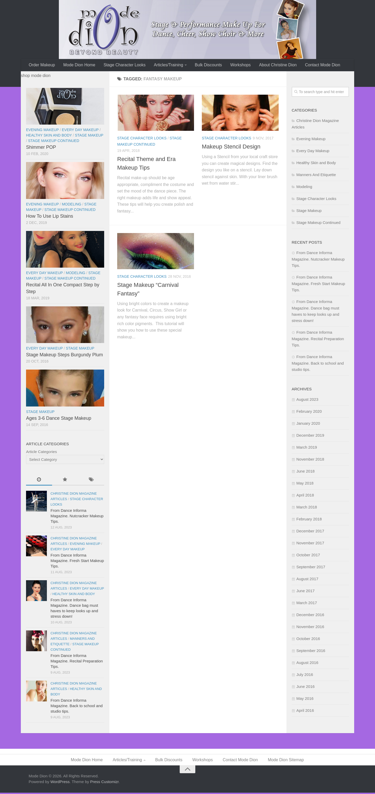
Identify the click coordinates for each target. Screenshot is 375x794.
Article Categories (41, 452)
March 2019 (306, 448)
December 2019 (310, 436)
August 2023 (307, 400)
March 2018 (306, 508)
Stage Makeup (89, 136)
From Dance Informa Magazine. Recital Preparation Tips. (77, 661)
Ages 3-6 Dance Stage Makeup (58, 419)
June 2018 (305, 472)
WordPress (60, 783)
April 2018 (305, 496)
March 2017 (306, 603)
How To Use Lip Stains (49, 217)
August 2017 (307, 579)
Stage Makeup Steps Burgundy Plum (64, 355)
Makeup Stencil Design (231, 147)
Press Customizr (104, 783)
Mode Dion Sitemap (285, 761)
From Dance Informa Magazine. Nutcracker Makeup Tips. (77, 516)
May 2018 (305, 484)
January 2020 (308, 424)
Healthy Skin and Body (49, 136)
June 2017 (305, 591)
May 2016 (305, 699)
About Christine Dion (274, 65)
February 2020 (309, 412)
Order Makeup (41, 65)
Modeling (71, 205)
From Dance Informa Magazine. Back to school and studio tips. (77, 706)
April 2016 (305, 711)
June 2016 (305, 687)
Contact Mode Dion (319, 65)
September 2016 (310, 651)
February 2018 (309, 520)
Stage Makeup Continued (53, 141)
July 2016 (304, 675)
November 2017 (310, 543)
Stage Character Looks (123, 65)
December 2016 (310, 615)
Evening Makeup (42, 130)
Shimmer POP (41, 148)
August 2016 (307, 663)
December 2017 (310, 532)
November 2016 (310, 627)
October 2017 (308, 555)
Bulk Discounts (206, 65)
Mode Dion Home (78, 65)
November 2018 (310, 460)
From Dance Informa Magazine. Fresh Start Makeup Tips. (77, 561)
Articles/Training (167, 65)
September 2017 (310, 567)
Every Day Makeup (80, 130)
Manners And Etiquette (316, 175)
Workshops (237, 65)
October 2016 (308, 639)
